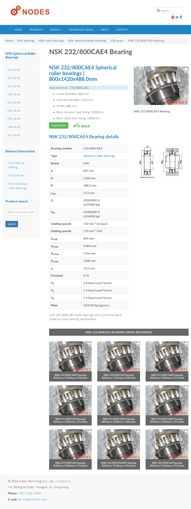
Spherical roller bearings (99, 155)
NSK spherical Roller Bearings (87, 40)
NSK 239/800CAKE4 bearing (167, 418)
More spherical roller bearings (18, 186)
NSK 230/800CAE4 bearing (119, 375)
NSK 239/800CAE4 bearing (70, 462)
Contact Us (63, 481)
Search (12, 224)
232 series (116, 40)
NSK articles (16, 175)
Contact (122, 29)
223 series (13, 86)
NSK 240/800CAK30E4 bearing (118, 462)
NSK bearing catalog (16, 165)
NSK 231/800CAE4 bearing (70, 418)
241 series (13, 135)
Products (36, 29)
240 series (13, 126)
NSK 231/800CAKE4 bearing (167, 375)
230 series (13, 94)
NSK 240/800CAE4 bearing (167, 462)
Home (18, 29)
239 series (13, 118)
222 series (13, 77)
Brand (55, 29)
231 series (13, 102)
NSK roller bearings (51, 40)
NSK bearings (26, 40)
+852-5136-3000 (29, 493)
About (105, 29)
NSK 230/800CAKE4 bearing (70, 375)
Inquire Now (59, 125)
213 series (13, 69)
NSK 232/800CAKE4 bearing (119, 418)
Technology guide (80, 29)
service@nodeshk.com (32, 499)
